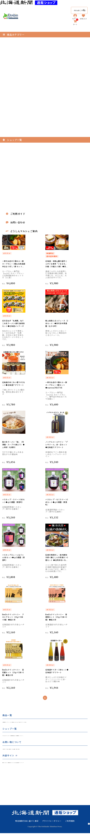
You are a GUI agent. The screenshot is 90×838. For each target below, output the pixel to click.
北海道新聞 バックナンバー (14, 723)
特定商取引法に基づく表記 (27, 826)
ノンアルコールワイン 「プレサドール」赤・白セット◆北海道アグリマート (57, 445)
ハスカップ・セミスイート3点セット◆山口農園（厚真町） (57, 502)
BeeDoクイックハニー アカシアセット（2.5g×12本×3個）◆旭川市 (13, 617)
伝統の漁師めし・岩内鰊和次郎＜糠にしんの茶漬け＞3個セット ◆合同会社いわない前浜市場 (57, 558)
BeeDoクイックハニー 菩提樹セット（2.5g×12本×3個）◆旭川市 (56, 617)
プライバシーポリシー (52, 826)
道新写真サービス (28, 767)
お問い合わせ (52, 752)
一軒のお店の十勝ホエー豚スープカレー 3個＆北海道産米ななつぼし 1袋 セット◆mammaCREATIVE (13, 264)
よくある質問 (38, 752)
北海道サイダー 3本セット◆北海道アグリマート (56, 671)
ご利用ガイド (8, 752)
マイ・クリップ (65, 767)
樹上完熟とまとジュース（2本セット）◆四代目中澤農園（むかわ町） (56, 323)
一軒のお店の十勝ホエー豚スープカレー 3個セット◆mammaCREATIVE (57, 385)
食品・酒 (59, 723)
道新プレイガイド (10, 767)
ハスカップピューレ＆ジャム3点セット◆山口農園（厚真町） (13, 557)
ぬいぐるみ (48, 723)
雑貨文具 (37, 723)
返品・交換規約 (23, 752)
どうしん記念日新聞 (47, 767)
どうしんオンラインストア (13, 737)
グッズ (69, 723)
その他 (77, 723)
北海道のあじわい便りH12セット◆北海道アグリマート (13, 385)
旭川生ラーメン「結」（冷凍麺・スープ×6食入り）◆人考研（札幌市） (13, 445)
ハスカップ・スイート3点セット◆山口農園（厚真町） (13, 502)
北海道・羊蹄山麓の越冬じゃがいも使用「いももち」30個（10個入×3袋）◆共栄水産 (57, 264)
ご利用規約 (70, 826)
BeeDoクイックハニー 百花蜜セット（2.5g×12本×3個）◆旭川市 (13, 672)
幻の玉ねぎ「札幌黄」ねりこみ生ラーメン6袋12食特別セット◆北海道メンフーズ (13, 323)
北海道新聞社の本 (35, 737)
